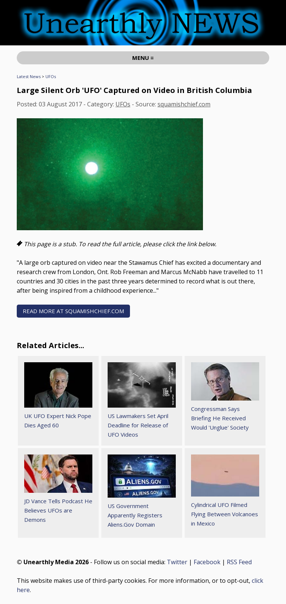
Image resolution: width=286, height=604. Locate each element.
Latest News (29, 76)
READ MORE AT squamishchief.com (73, 311)
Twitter (177, 562)
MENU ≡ (143, 57)
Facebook (207, 562)
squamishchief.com (184, 104)
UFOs (50, 76)
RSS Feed (239, 562)
